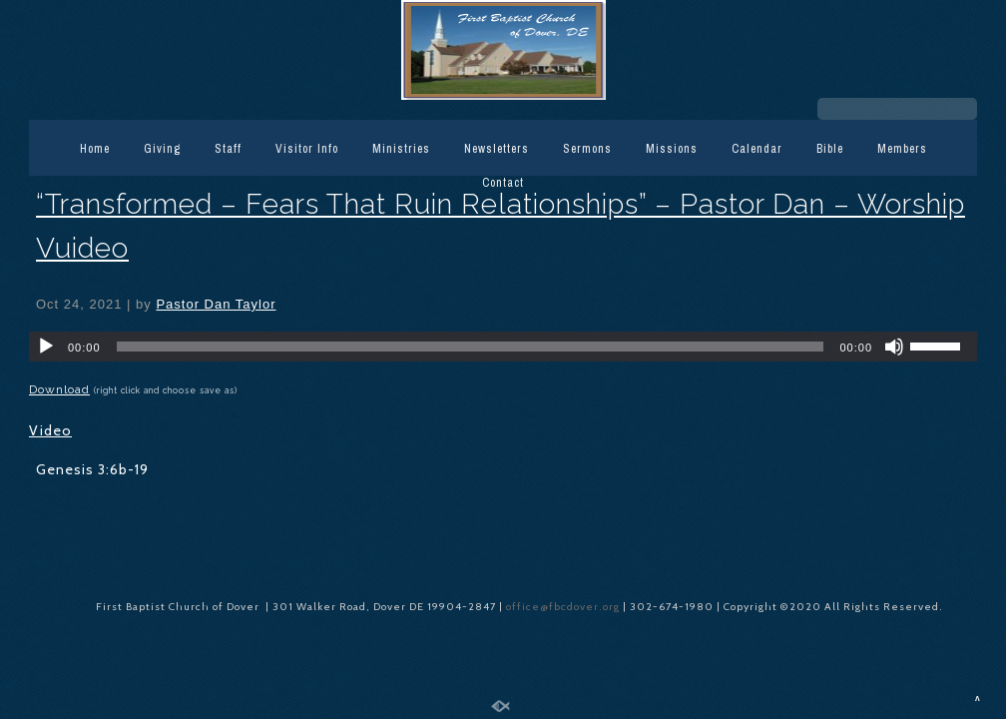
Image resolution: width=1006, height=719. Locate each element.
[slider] (470, 347)
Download (59, 389)
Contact (503, 183)
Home (95, 149)
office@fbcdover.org (564, 606)
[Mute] (894, 347)
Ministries (401, 149)
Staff (228, 149)
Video (50, 430)
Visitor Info (306, 149)
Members (902, 149)
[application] (503, 346)
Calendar (757, 149)
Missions (672, 149)
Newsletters (496, 149)
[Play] (46, 347)
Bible (829, 149)
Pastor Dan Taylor (215, 304)
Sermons (587, 149)
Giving (162, 149)
